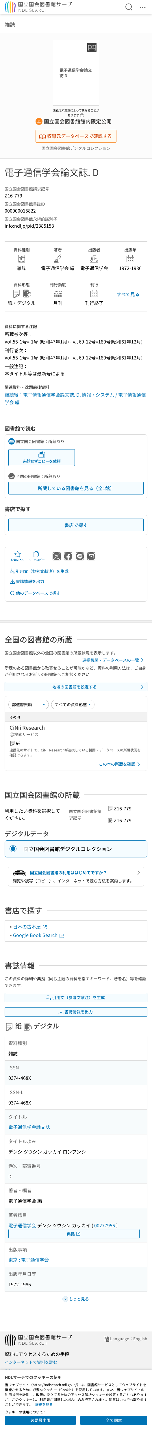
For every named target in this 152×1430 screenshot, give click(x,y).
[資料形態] (72, 704)
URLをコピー (36, 556)
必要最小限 (40, 1420)
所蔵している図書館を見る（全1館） (76, 488)
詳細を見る (44, 1404)
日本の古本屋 (30, 926)
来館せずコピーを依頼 (41, 457)
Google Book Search (38, 934)
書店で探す (76, 524)
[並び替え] (28, 704)
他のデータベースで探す (35, 593)
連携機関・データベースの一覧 (114, 660)
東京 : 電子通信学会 (28, 1259)
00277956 (104, 1225)
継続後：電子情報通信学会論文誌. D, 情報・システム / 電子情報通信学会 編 (75, 398)
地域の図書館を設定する (99, 686)
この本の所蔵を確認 (120, 764)
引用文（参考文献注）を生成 (39, 571)
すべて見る (128, 294)
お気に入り (17, 556)
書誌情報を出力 (27, 581)
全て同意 (114, 1420)
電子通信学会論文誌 (29, 1126)
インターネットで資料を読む (31, 1362)
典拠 (74, 1234)
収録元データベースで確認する (75, 135)
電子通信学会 (22, 1225)
